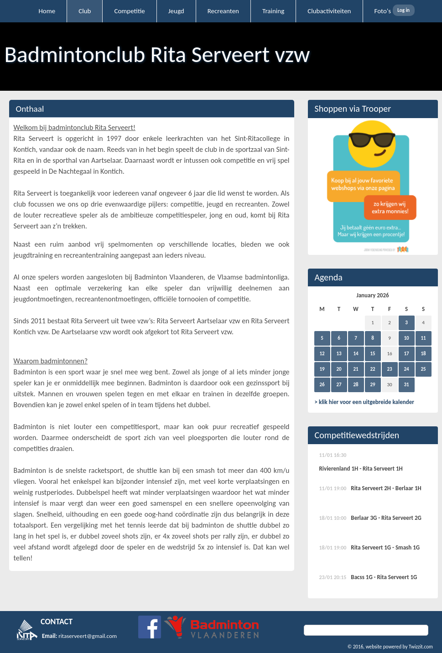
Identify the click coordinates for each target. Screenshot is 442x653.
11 (423, 338)
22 (372, 369)
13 (338, 354)
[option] (372, 186)
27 (338, 385)
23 (389, 369)
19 (321, 369)
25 (423, 369)
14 (355, 354)
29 (372, 385)
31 (406, 385)
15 (372, 354)
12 (321, 354)
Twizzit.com (421, 646)
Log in (403, 10)
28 (355, 385)
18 (423, 354)
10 (406, 338)
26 (321, 385)
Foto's (382, 11)
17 (406, 354)
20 (338, 369)
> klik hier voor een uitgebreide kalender (364, 402)
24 (406, 369)
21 (355, 369)
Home (47, 11)
